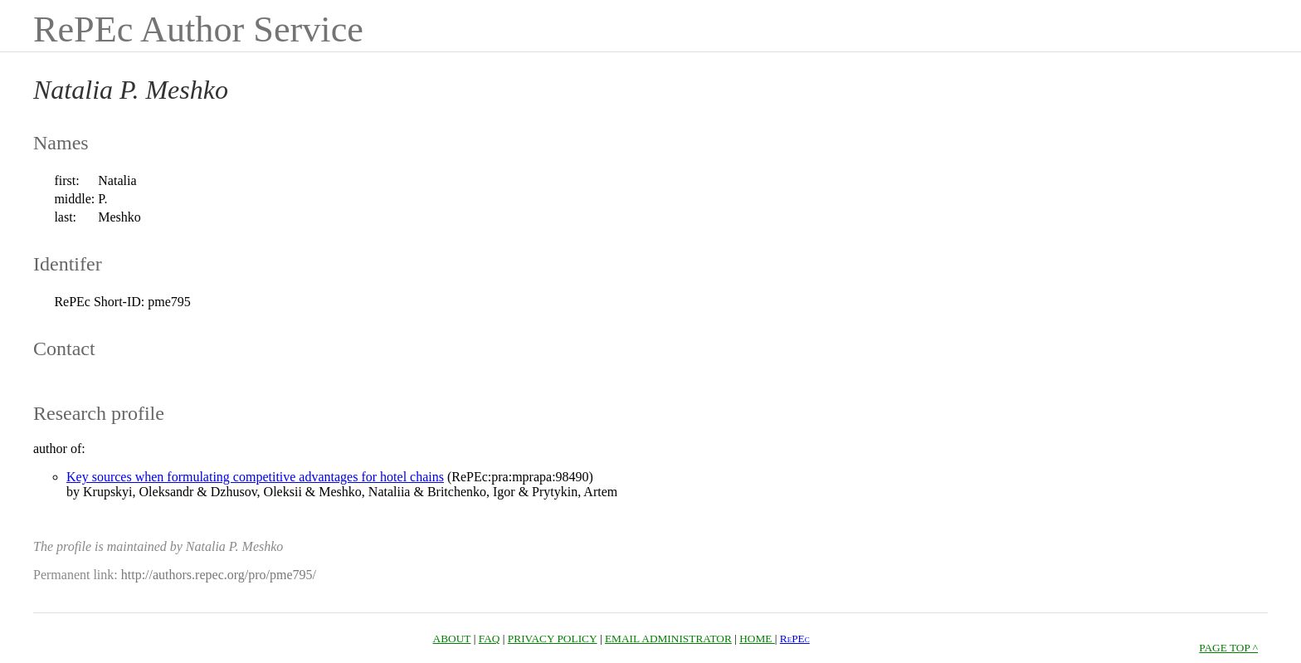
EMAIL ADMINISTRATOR (668, 638)
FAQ (489, 638)
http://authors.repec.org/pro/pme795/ (218, 575)
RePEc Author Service (198, 29)
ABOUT (452, 638)
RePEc (795, 638)
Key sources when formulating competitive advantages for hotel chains (255, 477)
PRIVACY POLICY (552, 638)
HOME (757, 638)
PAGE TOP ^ (1228, 647)
